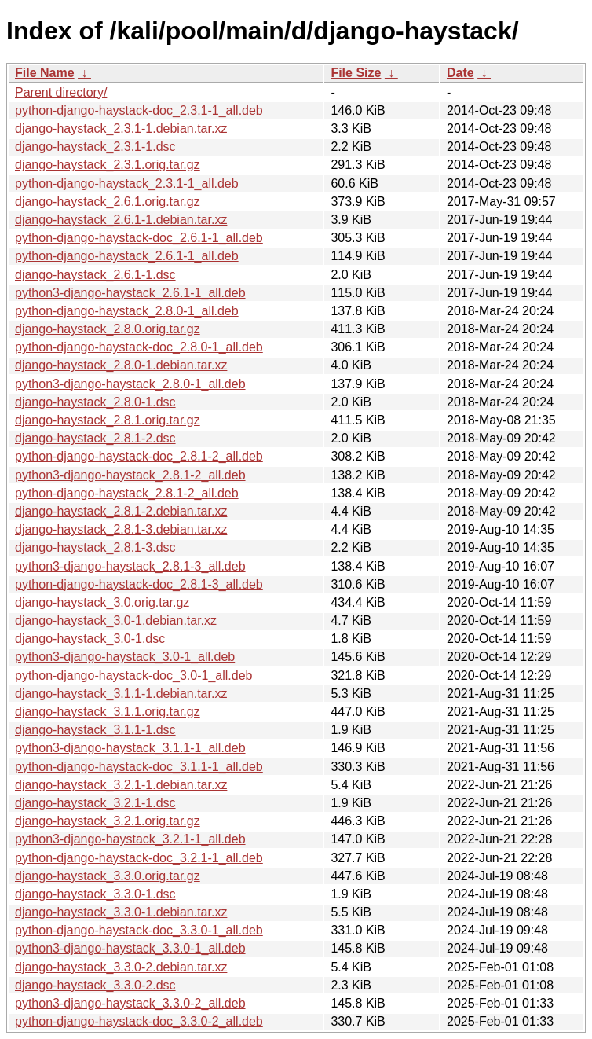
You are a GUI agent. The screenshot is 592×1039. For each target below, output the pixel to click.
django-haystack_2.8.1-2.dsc (95, 438)
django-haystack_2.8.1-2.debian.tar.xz (121, 511)
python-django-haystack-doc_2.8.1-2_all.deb (139, 456)
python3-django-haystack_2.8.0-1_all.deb (130, 384)
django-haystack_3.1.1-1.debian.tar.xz (121, 693)
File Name (45, 72)
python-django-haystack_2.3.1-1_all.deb (127, 183)
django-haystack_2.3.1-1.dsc (95, 146)
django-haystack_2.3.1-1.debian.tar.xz (121, 128)
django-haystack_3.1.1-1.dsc (95, 729)
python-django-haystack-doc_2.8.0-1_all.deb (139, 347)
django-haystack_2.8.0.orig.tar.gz (107, 329)
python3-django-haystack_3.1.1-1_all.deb (130, 747)
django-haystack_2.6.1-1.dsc (95, 274)
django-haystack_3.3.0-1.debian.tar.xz (121, 912)
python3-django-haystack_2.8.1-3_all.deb (130, 566)
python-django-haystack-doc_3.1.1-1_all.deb (139, 766)
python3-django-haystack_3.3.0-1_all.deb (130, 948)
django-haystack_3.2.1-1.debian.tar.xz (121, 784)
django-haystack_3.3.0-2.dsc (95, 985)
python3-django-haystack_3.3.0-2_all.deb (130, 1003)
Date (460, 72)
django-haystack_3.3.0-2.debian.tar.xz (121, 967)
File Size (356, 72)
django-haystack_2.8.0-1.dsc (95, 402)
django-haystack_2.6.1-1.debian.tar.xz (121, 219)
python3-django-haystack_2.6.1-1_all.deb (130, 292)
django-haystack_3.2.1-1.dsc (95, 803)
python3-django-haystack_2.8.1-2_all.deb (130, 475)
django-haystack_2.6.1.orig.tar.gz (107, 201)
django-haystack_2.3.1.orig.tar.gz (107, 164)
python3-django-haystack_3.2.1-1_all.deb (130, 839)
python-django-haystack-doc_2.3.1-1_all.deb (139, 110)
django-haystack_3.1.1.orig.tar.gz (107, 711)
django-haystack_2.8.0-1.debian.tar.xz (121, 365)
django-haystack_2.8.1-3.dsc (95, 547)
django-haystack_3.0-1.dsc (90, 638)
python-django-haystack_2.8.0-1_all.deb (127, 311)
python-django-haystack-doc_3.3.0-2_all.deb (139, 1021)
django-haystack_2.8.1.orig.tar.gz (107, 420)
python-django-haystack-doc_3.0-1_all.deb (133, 675)
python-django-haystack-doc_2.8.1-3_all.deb (139, 584)
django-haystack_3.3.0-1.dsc (95, 894)
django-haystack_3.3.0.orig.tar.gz (107, 876)
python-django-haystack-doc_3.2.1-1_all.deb (139, 858)
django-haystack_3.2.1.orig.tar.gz (107, 821)
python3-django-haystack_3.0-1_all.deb (125, 656)
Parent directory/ (61, 92)
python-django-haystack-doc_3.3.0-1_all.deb (139, 930)
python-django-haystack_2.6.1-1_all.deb (127, 256)
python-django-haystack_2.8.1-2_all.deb (127, 493)
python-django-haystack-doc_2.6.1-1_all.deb (139, 237)
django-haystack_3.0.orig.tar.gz (102, 602)
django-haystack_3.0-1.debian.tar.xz (116, 620)
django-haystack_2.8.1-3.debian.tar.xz (121, 529)
